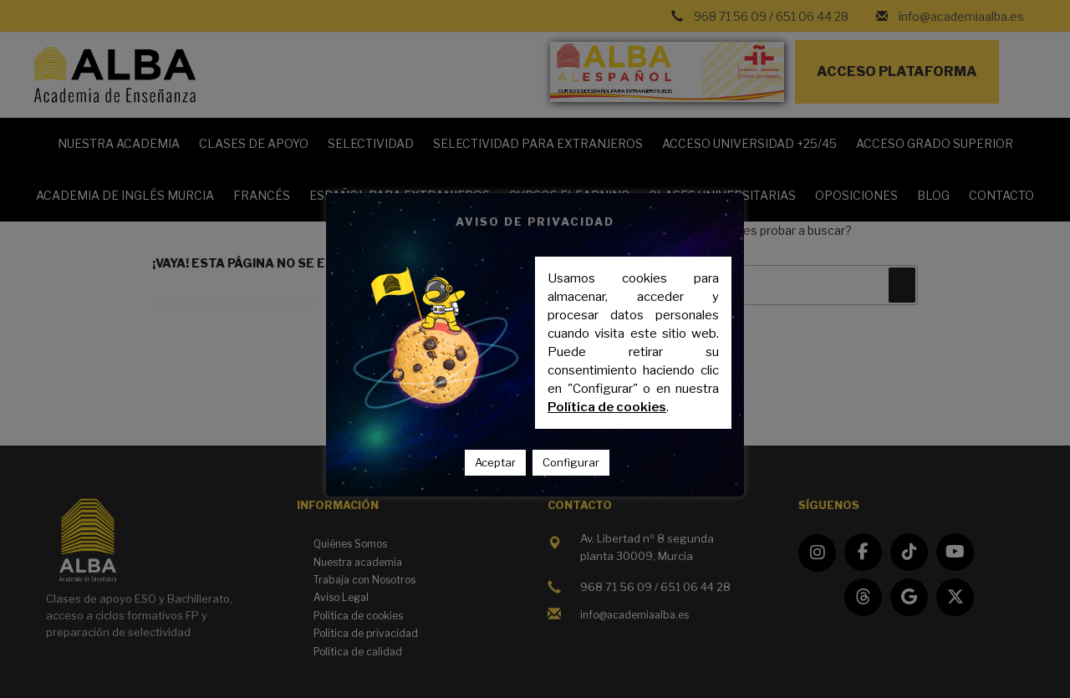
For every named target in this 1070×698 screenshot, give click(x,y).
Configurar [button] (571, 462)
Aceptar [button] (495, 462)
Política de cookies (607, 407)
